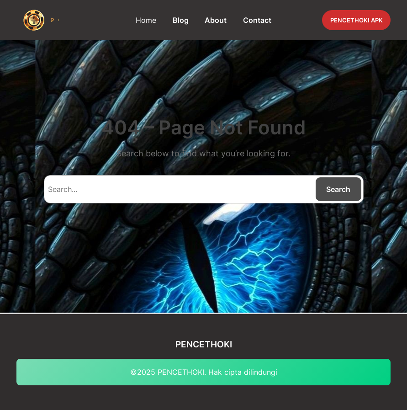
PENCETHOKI (203, 344)
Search (338, 189)
